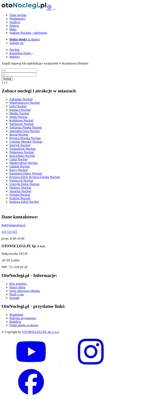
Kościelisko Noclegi (22, 155)
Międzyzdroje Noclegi (23, 163)
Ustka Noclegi (18, 159)
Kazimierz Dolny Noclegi (25, 173)
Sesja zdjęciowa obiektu (24, 290)
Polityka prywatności (22, 318)
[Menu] (54, 9)
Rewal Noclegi (18, 134)
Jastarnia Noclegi (20, 191)
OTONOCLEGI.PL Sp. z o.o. (40, 332)
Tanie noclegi (17, 15)
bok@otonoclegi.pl (14, 225)
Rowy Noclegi (18, 170)
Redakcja (15, 321)
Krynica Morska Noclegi (25, 138)
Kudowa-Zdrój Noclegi (24, 201)
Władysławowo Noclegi (24, 102)
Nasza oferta (17, 287)
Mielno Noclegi (19, 113)
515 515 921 (9, 232)
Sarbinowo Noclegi (21, 124)
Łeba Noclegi (18, 106)
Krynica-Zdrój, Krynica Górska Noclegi (34, 177)
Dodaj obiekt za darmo (23, 325)
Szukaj (7, 78)
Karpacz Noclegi (20, 109)
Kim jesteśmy (18, 283)
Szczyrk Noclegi (19, 145)
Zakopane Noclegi (21, 99)
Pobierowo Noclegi (21, 152)
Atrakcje (14, 22)
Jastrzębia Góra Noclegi (24, 131)
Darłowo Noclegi (20, 187)
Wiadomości (17, 18)
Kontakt (14, 298)
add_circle (49, 7)
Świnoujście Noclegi (22, 148)
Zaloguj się (16, 43)
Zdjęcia (14, 25)
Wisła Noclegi (18, 117)
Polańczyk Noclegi (21, 180)
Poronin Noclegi (19, 194)
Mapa (13, 29)
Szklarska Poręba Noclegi (25, 127)
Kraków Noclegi (19, 198)
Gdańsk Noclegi (19, 166)
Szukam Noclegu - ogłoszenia (28, 32)
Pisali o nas (16, 294)
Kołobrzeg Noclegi (21, 120)
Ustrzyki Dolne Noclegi (24, 184)
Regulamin (16, 314)
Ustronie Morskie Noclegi (25, 141)
